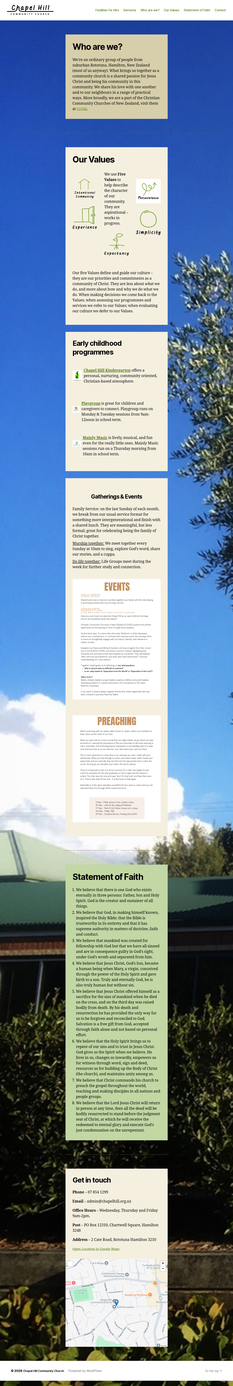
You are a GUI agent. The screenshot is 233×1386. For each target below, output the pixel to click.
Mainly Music (95, 443)
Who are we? (150, 13)
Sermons (129, 13)
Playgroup (90, 408)
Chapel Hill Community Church (46, 1376)
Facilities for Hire (107, 13)
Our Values (171, 13)
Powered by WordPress (91, 1376)
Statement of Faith (197, 13)
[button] (116, 1308)
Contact (220, 13)
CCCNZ (83, 114)
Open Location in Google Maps (99, 1254)
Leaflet (164, 1351)
